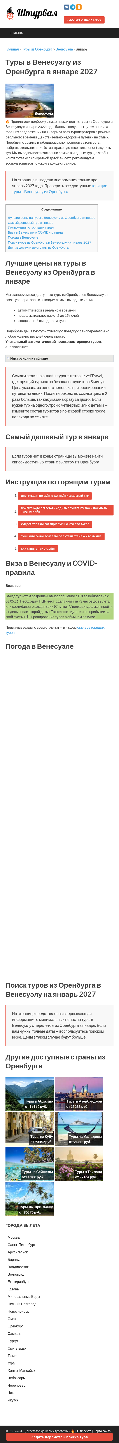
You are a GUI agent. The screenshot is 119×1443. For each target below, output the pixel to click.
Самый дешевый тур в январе (30, 222)
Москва (14, 1237)
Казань (13, 1289)
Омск (12, 1319)
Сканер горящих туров (84, 20)
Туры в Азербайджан (84, 1101)
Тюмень (14, 1356)
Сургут (13, 1341)
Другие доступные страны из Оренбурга (38, 247)
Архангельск (18, 1252)
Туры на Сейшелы (37, 1172)
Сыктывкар (17, 1348)
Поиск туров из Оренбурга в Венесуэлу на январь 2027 (49, 242)
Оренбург (15, 1326)
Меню (18, 33)
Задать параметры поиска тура (59, 1437)
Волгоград (16, 1274)
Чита (12, 1393)
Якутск (13, 1400)
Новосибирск (18, 1311)
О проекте (84, 1431)
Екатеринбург (19, 1282)
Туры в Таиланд (88, 1172)
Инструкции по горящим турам (31, 227)
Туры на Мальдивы (85, 1136)
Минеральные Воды (24, 1296)
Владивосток (18, 1267)
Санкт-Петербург (21, 1245)
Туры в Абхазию (39, 1101)
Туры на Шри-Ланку (36, 1207)
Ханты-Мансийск (21, 1370)
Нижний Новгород (22, 1304)
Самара (14, 1333)
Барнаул (14, 1259)
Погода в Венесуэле (23, 237)
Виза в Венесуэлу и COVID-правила (35, 232)
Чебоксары (17, 1378)
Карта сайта (102, 1431)
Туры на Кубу (41, 1136)
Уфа (11, 1363)
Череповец (16, 1385)
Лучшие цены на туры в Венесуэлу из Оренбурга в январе (51, 217)
